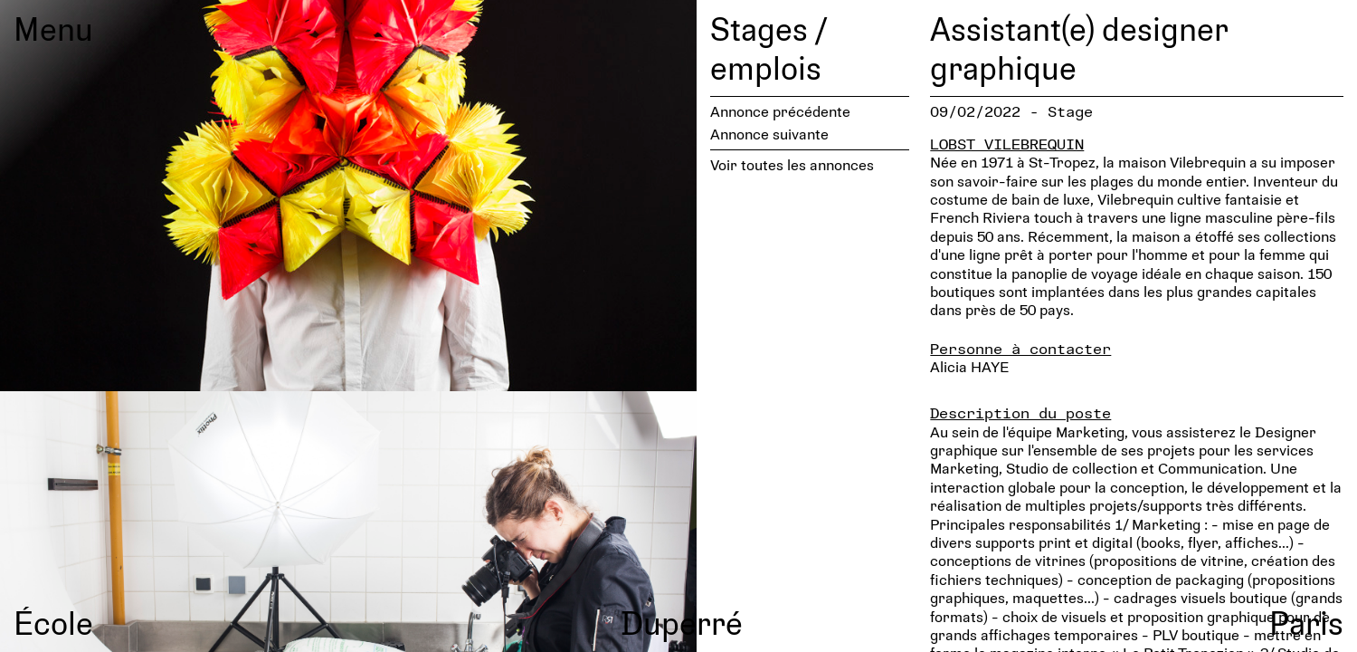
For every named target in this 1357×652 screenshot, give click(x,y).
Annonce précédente (780, 110)
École (53, 622)
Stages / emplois (768, 47)
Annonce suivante (769, 133)
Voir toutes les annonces (792, 164)
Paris (1306, 622)
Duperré (682, 622)
